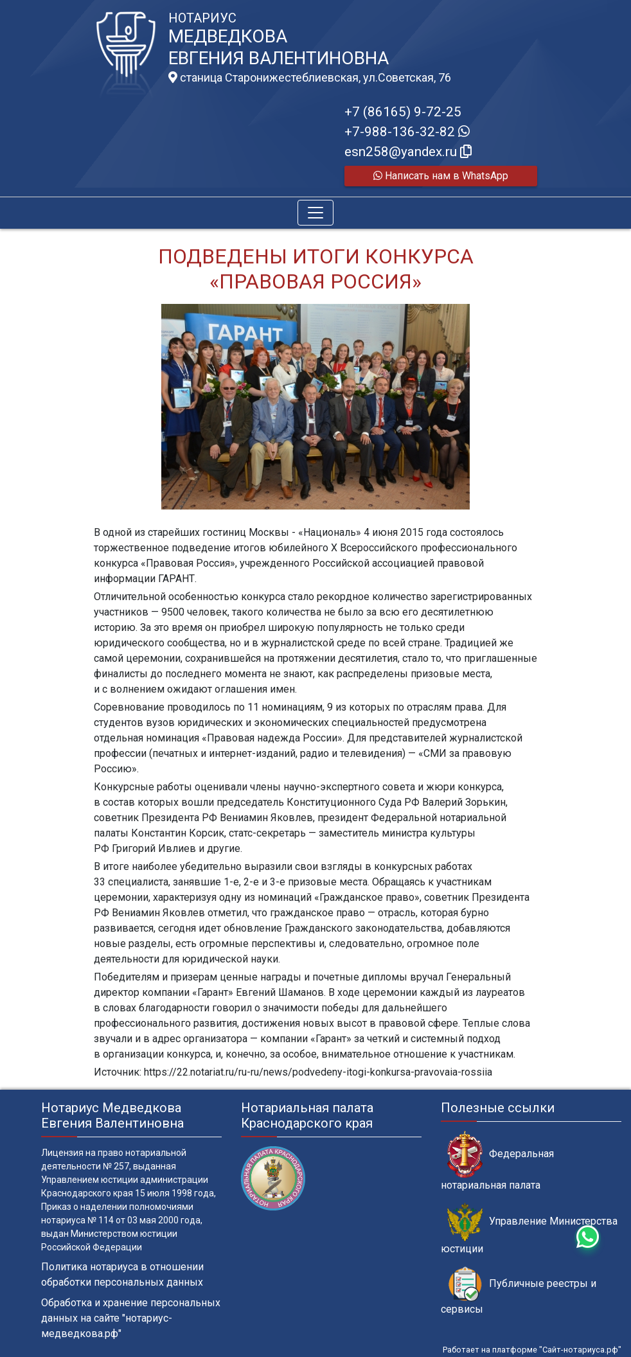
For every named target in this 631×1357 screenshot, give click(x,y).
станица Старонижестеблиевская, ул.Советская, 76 (309, 77)
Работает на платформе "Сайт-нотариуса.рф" (532, 1349)
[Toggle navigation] (315, 213)
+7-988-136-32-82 (407, 131)
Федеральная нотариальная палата (497, 1161)
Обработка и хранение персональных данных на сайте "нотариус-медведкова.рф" (130, 1318)
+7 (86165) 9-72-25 (402, 112)
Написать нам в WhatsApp (440, 176)
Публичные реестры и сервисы (518, 1290)
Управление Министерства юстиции (529, 1228)
